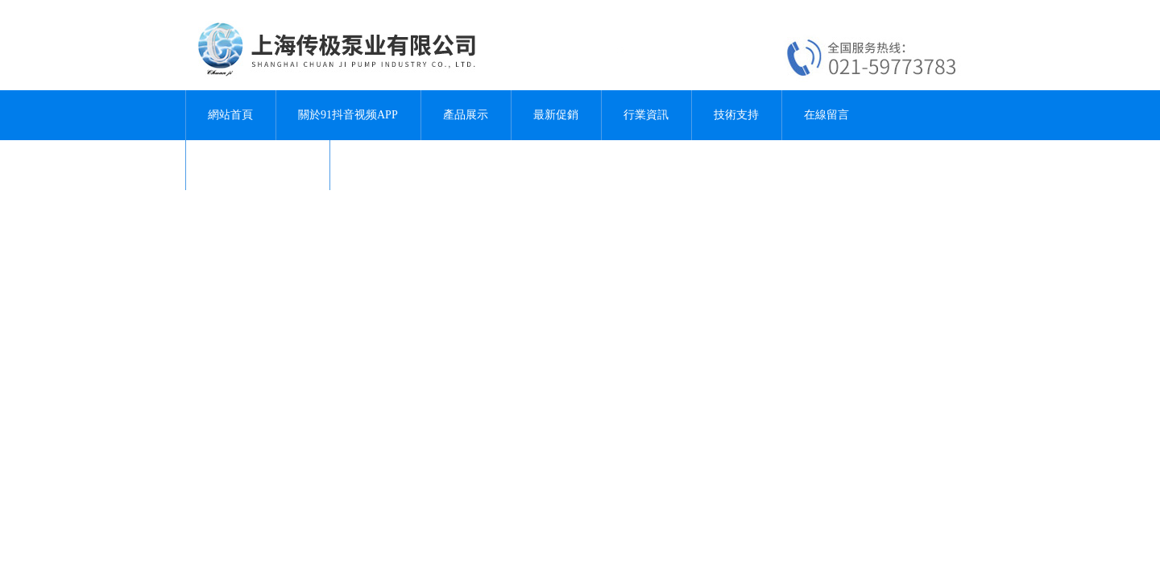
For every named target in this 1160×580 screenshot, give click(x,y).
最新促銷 (555, 115)
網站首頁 (230, 115)
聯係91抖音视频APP (258, 165)
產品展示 (465, 115)
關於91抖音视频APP (348, 115)
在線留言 (826, 115)
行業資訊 (646, 115)
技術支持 (736, 115)
